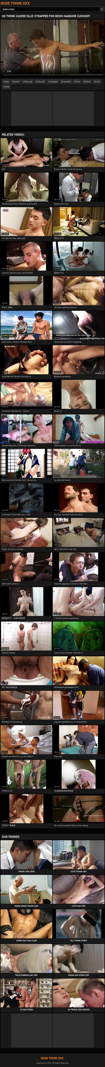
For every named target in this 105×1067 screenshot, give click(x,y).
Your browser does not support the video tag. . (52, 49)
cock (98, 81)
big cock (28, 81)
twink (17, 81)
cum (78, 81)
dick (7, 87)
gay (7, 81)
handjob (54, 81)
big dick (41, 81)
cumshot (67, 81)
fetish (88, 81)
